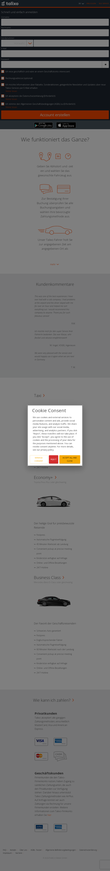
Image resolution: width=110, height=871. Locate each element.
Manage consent (38, 459)
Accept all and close (70, 459)
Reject (53, 459)
